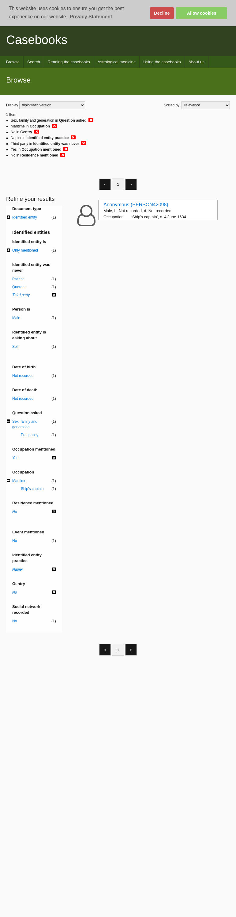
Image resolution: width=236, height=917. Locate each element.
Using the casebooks (162, 62)
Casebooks (36, 39)
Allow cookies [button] (201, 13)
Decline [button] (162, 13)
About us (196, 62)
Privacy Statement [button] (91, 16)
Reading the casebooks (69, 62)
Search (33, 62)
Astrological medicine (117, 62)
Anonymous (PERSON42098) (135, 204)
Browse (13, 62)
